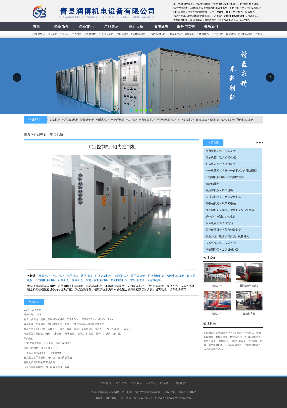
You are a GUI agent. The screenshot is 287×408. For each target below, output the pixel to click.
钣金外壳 (231, 33)
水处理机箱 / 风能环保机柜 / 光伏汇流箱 (230, 210)
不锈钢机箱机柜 (156, 33)
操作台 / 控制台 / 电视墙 (220, 216)
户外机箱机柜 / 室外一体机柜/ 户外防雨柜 (231, 170)
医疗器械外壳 (156, 275)
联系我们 (165, 383)
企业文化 (150, 383)
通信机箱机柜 (245, 33)
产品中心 (40, 134)
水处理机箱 (118, 119)
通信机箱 (86, 275)
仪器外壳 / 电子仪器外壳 (220, 242)
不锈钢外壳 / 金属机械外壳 (222, 249)
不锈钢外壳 (203, 33)
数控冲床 (217, 285)
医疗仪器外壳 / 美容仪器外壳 (223, 229)
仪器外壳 (213, 119)
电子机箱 (64, 33)
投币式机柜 (123, 33)
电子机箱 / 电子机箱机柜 (220, 157)
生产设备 (121, 383)
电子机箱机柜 (106, 33)
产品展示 (136, 383)
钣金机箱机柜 (175, 275)
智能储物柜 (90, 33)
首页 (27, 134)
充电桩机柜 (217, 33)
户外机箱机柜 (175, 33)
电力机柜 (77, 33)
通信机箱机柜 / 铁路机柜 (220, 164)
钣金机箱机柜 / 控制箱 (219, 223)
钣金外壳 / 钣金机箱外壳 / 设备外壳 (227, 236)
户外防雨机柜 (119, 280)
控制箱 (258, 33)
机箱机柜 (52, 33)
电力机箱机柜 (138, 33)
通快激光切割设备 (249, 285)
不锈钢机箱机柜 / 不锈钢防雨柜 (224, 177)
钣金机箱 (189, 33)
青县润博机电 (143, 76)
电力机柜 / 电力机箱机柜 (220, 150)
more (259, 142)
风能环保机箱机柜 (97, 280)
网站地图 (181, 383)
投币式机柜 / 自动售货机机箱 (223, 196)
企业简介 (106, 383)
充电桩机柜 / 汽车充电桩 (220, 203)
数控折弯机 (249, 313)
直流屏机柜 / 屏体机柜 (219, 190)
